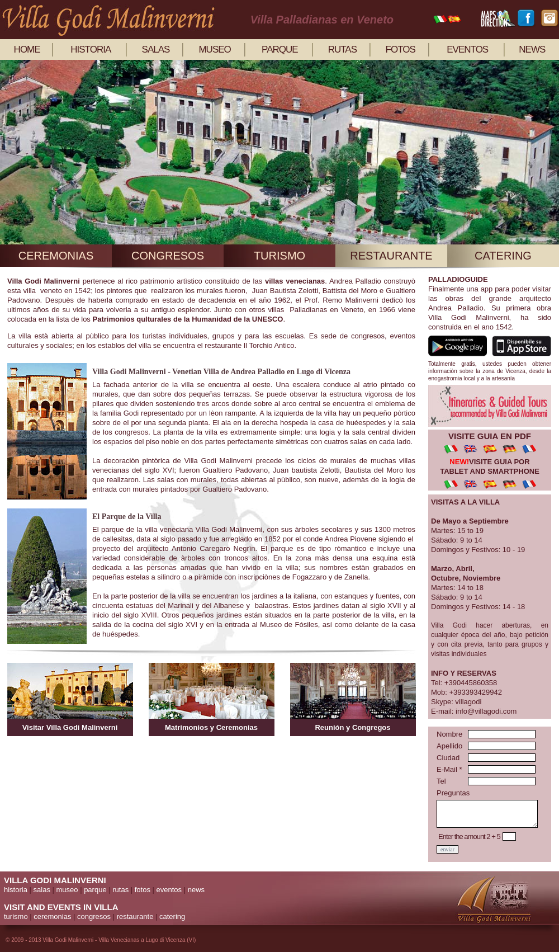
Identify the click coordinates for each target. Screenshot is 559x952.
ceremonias (55, 255)
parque (280, 49)
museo (214, 49)
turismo (279, 255)
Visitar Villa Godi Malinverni (70, 727)
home (27, 49)
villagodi (468, 701)
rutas (342, 49)
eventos (467, 49)
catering (503, 255)
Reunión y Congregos (352, 727)
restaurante (391, 255)
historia (90, 49)
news (532, 49)
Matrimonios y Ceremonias (211, 727)
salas (156, 49)
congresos (167, 255)
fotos (400, 49)
